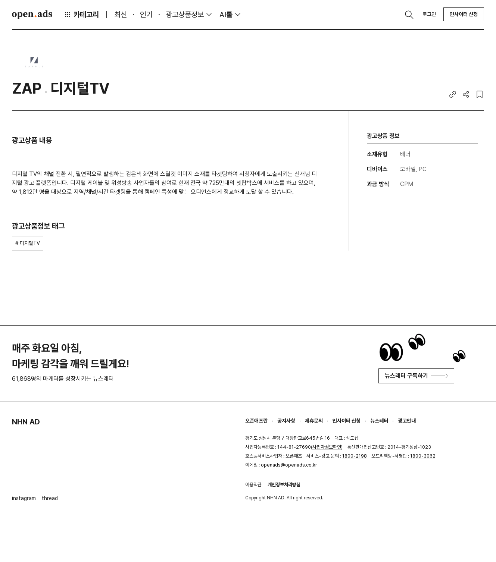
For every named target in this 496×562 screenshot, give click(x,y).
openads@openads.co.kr (289, 465)
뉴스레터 (379, 421)
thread (50, 498)
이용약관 (253, 484)
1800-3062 (423, 456)
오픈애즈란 (256, 421)
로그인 (429, 14)
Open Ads (32, 14)
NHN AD (26, 421)
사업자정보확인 (326, 447)
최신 (120, 14)
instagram (24, 498)
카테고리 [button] (81, 14)
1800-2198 (354, 456)
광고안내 (407, 421)
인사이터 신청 (464, 14)
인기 (146, 14)
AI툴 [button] (226, 14)
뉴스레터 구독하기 (416, 375)
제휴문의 (314, 421)
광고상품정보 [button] (185, 14)
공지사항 (286, 421)
